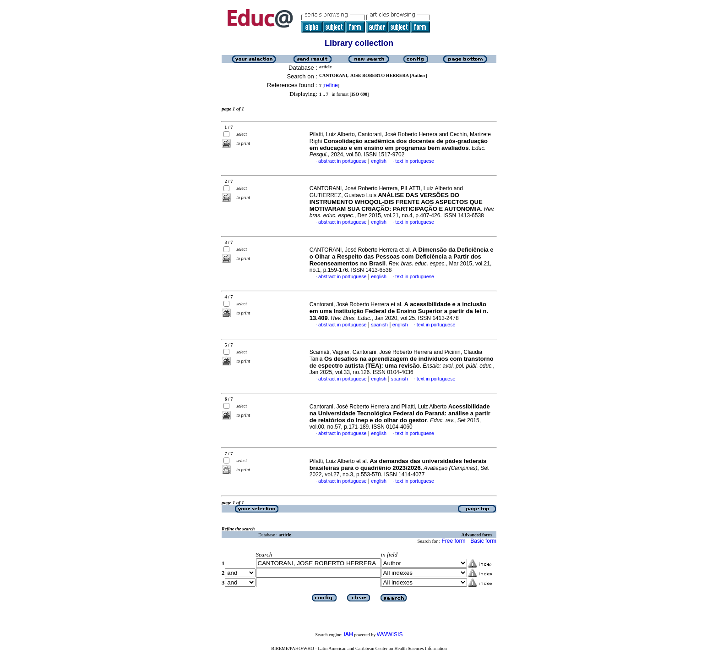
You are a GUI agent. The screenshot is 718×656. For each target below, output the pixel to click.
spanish (379, 324)
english (378, 161)
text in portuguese (414, 161)
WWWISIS (390, 634)
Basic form (483, 541)
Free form (453, 541)
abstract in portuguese (342, 161)
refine (331, 85)
